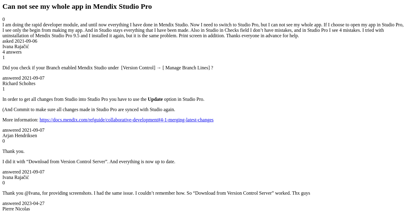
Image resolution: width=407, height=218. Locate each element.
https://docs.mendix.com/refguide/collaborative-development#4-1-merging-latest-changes (127, 119)
